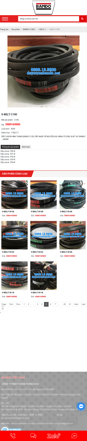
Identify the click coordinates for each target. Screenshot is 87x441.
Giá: (2, 125)
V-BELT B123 (37, 251)
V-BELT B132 (8, 211)
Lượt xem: (5, 129)
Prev (18, 304)
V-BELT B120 (66, 251)
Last (83, 304)
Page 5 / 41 (4, 306)
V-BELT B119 (8, 292)
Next (76, 304)
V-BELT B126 (66, 211)
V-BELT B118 (37, 292)
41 (70, 304)
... (33, 304)
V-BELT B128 (37, 211)
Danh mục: (5, 133)
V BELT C (15, 133)
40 (65, 304)
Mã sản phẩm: (7, 120)
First (11, 304)
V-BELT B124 (8, 251)
